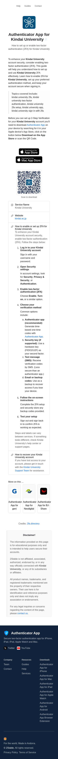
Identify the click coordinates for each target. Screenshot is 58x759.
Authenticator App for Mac (46, 677)
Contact (38, 6)
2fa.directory (33, 523)
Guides (28, 6)
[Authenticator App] (22, 633)
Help (18, 6)
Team (6, 664)
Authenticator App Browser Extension (46, 717)
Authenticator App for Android (46, 706)
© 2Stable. (9, 748)
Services (26, 673)
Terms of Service (27, 752)
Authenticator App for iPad (46, 685)
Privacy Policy (11, 752)
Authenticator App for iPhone (46, 667)
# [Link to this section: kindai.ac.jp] (46, 39)
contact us (22, 613)
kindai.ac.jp (20, 218)
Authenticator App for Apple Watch (46, 695)
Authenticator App (36, 125)
